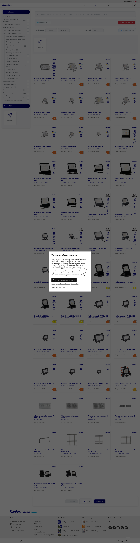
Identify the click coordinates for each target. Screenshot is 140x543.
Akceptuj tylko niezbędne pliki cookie (65, 284)
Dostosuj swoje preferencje (61, 287)
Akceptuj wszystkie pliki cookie (64, 280)
